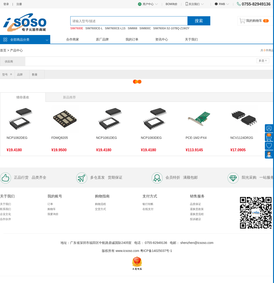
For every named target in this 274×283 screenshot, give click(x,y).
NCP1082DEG (17, 138)
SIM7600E (76, 28)
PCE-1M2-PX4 (196, 138)
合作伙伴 (5, 219)
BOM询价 (171, 4)
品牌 (20, 74)
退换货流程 (197, 214)
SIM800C (145, 28)
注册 (19, 4)
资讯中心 (161, 39)
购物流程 (100, 204)
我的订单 (132, 39)
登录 (6, 4)
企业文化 (5, 214)
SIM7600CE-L (94, 28)
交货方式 (100, 209)
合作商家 (72, 39)
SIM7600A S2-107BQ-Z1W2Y (171, 28)
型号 (5, 74)
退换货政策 (197, 209)
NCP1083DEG (151, 138)
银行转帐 (147, 204)
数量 (34, 74)
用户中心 (148, 4)
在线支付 (147, 209)
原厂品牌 (102, 39)
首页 (3, 50)
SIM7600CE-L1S (115, 28)
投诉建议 (195, 219)
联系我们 (5, 209)
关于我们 (191, 39)
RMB (221, 4)
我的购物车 (254, 20)
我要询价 (52, 214)
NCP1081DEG (106, 138)
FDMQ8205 (59, 138)
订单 (50, 204)
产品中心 (16, 50)
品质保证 (195, 204)
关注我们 (194, 4)
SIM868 (132, 28)
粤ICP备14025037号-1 (156, 251)
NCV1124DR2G (241, 138)
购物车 (51, 209)
